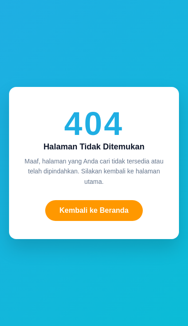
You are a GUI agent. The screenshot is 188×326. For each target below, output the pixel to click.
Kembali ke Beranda (94, 210)
